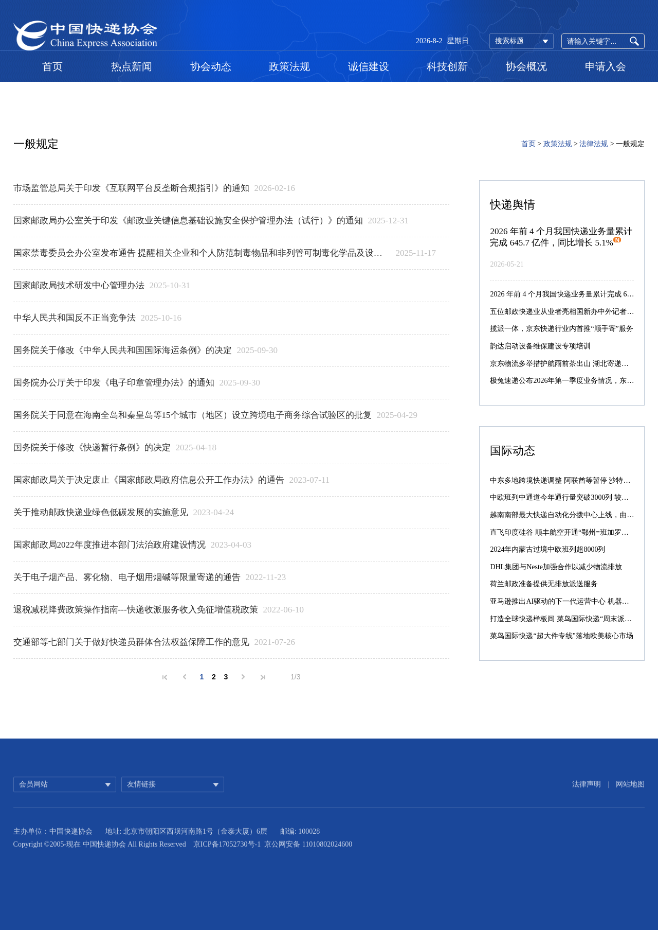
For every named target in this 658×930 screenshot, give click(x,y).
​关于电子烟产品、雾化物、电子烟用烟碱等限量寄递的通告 (127, 577)
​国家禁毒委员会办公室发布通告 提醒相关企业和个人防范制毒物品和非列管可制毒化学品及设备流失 (202, 253)
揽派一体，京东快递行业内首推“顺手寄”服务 (561, 328)
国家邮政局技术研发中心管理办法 (78, 285)
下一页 (243, 677)
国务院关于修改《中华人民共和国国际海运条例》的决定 (122, 350)
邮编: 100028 (300, 849)
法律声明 (586, 798)
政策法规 (289, 66)
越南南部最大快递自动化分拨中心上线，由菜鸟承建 (572, 515)
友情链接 (141, 798)
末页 (263, 677)
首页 (52, 66)
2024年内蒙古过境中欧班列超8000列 (547, 549)
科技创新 (447, 66)
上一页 (184, 677)
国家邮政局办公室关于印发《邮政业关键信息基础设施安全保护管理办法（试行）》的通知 (188, 220)
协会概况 (526, 66)
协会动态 (210, 66)
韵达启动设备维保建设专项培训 (540, 346)
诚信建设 (368, 66)
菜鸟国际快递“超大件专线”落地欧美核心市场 (561, 636)
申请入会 (605, 66)
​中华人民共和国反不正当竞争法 (74, 318)
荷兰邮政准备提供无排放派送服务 (544, 584)
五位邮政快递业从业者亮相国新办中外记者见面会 (569, 311)
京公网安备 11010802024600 (308, 862)
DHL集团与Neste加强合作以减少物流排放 (556, 567)
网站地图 (630, 798)
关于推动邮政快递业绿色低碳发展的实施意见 (100, 512)
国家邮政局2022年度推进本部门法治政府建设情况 (109, 545)
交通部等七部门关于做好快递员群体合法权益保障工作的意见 (131, 642)
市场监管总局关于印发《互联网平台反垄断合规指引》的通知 (131, 188)
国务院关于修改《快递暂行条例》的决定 (92, 447)
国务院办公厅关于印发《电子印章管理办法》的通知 (113, 383)
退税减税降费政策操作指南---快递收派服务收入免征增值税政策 (135, 610)
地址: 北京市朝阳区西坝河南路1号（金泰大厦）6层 (186, 849)
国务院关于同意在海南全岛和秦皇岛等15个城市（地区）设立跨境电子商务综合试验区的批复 (192, 415)
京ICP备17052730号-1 (227, 862)
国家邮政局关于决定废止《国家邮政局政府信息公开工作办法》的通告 (148, 480)
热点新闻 (131, 66)
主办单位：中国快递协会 (53, 849)
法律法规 (593, 144)
